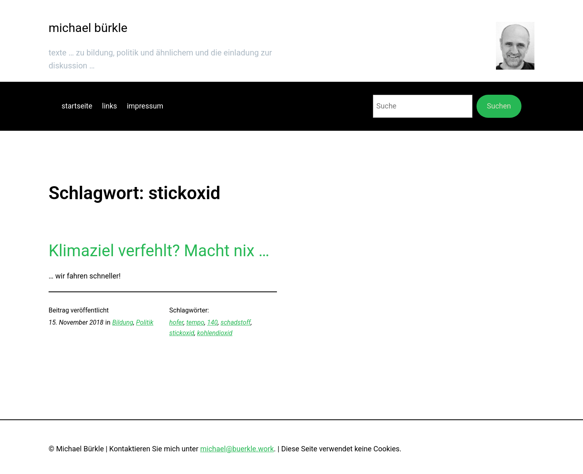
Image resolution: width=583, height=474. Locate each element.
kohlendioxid (214, 333)
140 (212, 322)
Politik (144, 322)
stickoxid (181, 333)
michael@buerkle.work (237, 448)
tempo (195, 322)
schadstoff (236, 322)
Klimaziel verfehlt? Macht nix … (159, 250)
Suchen (499, 106)
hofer (176, 322)
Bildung (122, 322)
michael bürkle (88, 28)
